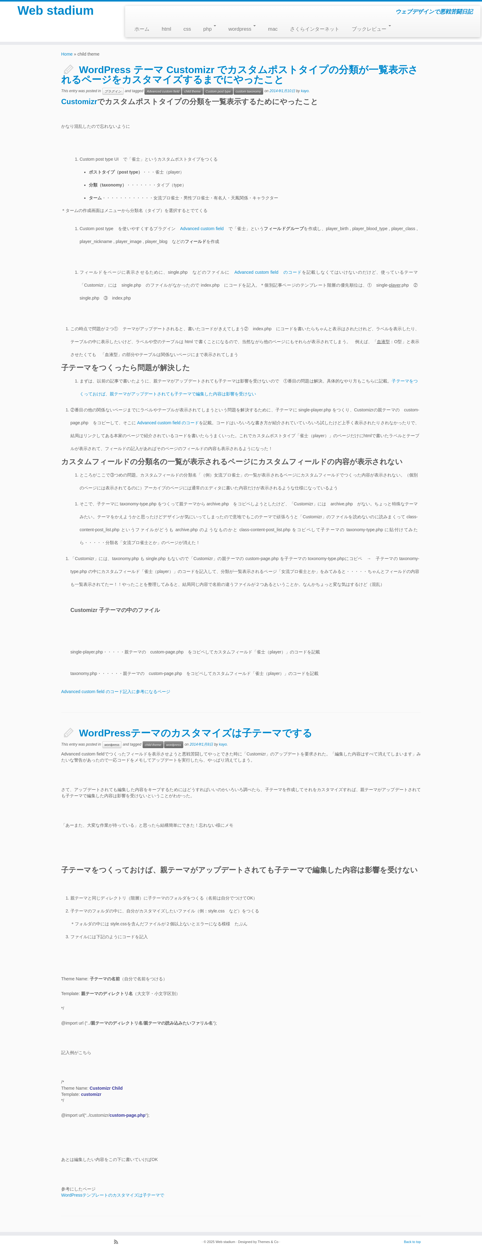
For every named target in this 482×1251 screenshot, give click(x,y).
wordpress (242, 28)
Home (67, 54)
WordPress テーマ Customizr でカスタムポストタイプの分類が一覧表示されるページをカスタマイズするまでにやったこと (239, 74)
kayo (305, 91)
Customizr (79, 101)
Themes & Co (268, 1242)
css (187, 29)
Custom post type (218, 91)
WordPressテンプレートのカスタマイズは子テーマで (112, 1195)
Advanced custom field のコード (268, 272)
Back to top (412, 1242)
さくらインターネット (314, 29)
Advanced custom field (163, 91)
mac (273, 29)
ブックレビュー (371, 28)
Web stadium (56, 10)
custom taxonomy (248, 91)
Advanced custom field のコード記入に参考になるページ (115, 691)
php (209, 28)
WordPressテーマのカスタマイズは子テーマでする (195, 733)
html (166, 29)
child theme (192, 91)
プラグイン (113, 91)
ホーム (141, 29)
